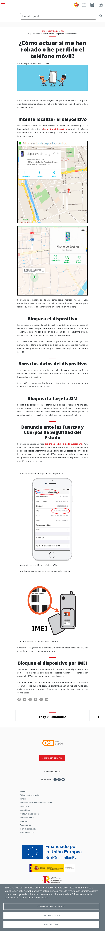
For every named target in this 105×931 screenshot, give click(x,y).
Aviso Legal (24, 806)
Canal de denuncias (27, 832)
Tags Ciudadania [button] (52, 717)
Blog (62, 31)
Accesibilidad (25, 810)
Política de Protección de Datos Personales (36, 802)
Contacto (23, 791)
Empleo (23, 799)
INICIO (43, 31)
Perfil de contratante (28, 829)
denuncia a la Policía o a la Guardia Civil (63, 444)
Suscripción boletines (52, 758)
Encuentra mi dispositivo (55, 129)
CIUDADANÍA (53, 31)
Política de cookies (27, 817)
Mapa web (24, 821)
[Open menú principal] (2, 4)
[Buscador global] (58, 16)
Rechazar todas (51, 915)
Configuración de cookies (29, 814)
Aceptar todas (51, 924)
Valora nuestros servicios (29, 795)
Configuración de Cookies (51, 906)
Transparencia (25, 825)
